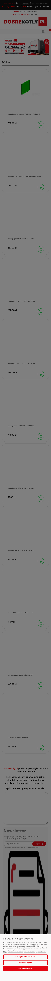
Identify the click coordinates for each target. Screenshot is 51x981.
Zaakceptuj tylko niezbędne (25, 957)
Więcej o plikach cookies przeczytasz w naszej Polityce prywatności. (24, 952)
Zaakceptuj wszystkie (25, 968)
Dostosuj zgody (25, 963)
